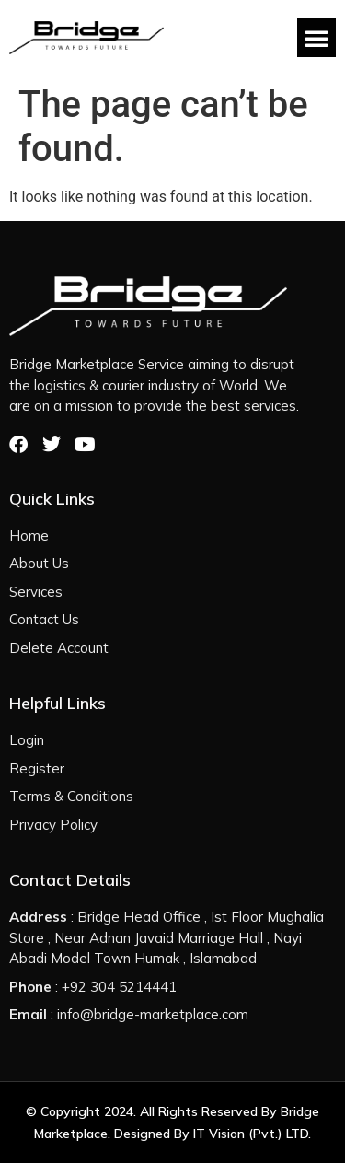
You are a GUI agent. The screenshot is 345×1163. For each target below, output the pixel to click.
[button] (316, 37)
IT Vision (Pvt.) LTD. (252, 1133)
